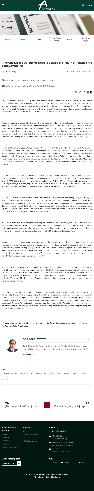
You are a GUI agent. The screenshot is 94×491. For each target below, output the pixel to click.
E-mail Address (8, 463)
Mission (4, 434)
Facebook (55, 462)
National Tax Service (53, 477)
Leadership (5, 437)
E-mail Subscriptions (30, 441)
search (83, 5)
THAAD (74, 374)
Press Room (6, 444)
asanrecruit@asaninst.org (60, 451)
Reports (24, 39)
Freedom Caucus (42, 374)
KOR (90, 5)
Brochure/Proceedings (9, 447)
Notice (26, 431)
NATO (53, 374)
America (30, 374)
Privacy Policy (38, 477)
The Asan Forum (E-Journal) (54, 39)
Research (5, 441)
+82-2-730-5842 (59, 431)
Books (69, 39)
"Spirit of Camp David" (10, 374)
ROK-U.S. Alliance (63, 374)
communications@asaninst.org (62, 445)
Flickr (82, 462)
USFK (4, 378)
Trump (82, 374)
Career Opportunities (31, 435)
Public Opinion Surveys (85, 39)
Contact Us (28, 438)
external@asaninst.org (59, 439)
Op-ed (39, 39)
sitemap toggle (3, 5)
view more (27, 354)
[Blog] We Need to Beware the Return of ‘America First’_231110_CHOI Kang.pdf (29, 80)
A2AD (23, 374)
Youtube (66, 462)
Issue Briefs (9, 39)
